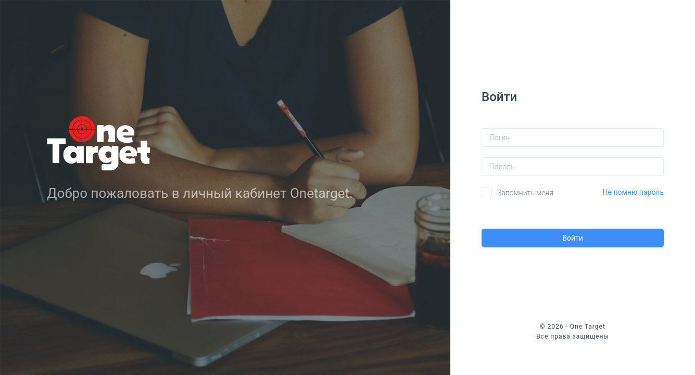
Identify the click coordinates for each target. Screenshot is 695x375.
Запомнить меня (525, 193)
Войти (572, 238)
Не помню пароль (633, 192)
